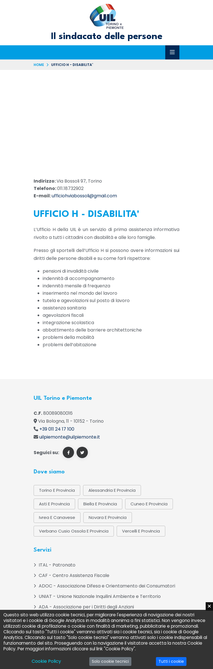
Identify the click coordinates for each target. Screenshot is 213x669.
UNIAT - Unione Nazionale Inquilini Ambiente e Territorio (100, 596)
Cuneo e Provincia (149, 504)
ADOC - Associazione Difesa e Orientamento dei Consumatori (107, 586)
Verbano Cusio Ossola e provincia (73, 531)
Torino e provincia (57, 490)
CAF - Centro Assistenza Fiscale (74, 575)
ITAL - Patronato (57, 565)
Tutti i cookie (171, 661)
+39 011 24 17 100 (56, 429)
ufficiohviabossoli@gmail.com (84, 196)
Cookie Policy (46, 661)
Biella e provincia (100, 504)
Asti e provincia (54, 504)
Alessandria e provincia (112, 490)
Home (39, 64)
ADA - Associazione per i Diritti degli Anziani (86, 607)
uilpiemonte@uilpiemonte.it (69, 437)
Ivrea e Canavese (57, 517)
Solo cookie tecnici (110, 661)
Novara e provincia (108, 517)
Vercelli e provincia (141, 531)
